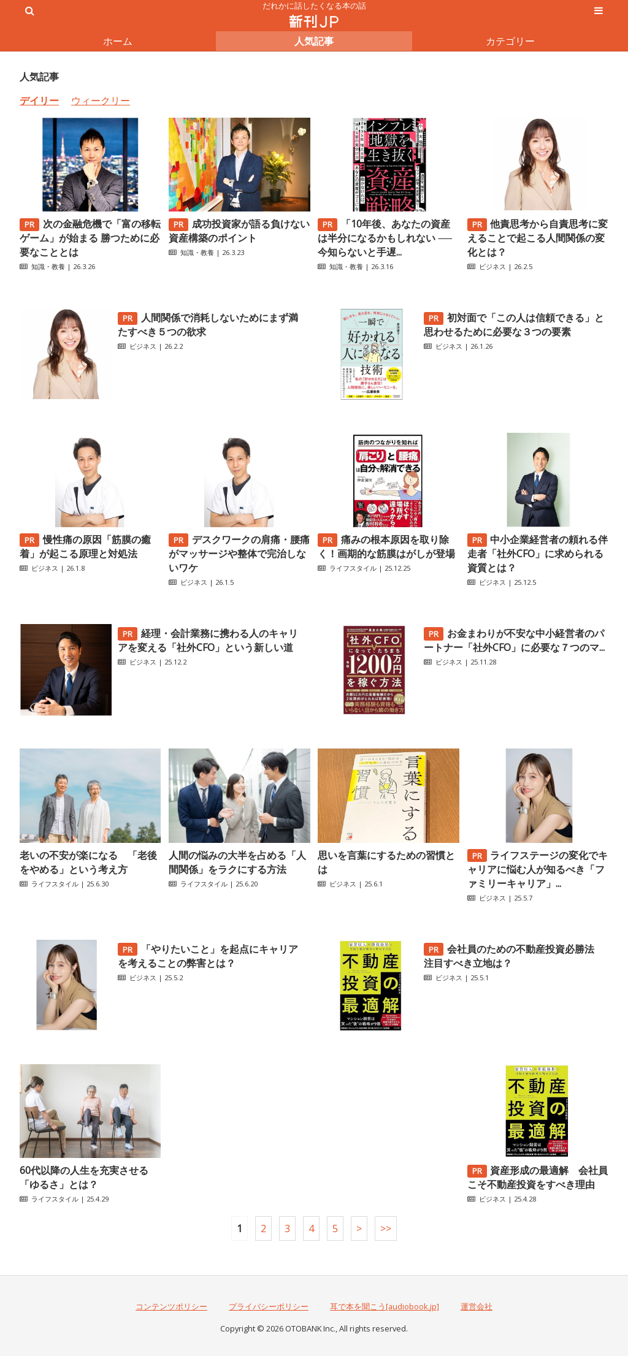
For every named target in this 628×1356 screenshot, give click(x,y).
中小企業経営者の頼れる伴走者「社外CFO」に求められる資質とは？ (537, 553)
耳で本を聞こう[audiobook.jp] (384, 1306)
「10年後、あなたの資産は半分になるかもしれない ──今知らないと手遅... (385, 238)
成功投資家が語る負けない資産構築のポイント (239, 231)
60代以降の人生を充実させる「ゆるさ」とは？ (84, 1177)
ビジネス (492, 266)
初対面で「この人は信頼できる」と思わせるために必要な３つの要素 (514, 324)
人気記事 (314, 41)
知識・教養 (48, 266)
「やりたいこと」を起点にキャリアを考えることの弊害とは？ (208, 956)
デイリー (39, 100)
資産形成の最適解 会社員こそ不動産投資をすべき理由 (537, 1177)
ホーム (117, 41)
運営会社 (476, 1306)
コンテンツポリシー (171, 1306)
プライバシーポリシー (268, 1306)
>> (385, 1228)
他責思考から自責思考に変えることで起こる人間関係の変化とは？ (537, 238)
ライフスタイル (353, 568)
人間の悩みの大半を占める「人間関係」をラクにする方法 (237, 862)
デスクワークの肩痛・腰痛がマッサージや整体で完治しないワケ (239, 553)
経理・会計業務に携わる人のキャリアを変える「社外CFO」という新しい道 (208, 640)
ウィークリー (100, 100)
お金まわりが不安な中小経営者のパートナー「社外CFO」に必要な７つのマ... (514, 640)
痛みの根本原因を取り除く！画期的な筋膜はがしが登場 (386, 546)
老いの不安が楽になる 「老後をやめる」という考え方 (88, 862)
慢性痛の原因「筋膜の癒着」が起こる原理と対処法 (85, 546)
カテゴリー (510, 41)
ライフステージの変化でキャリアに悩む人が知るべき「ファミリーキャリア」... (537, 869)
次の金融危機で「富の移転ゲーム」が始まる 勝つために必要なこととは (90, 238)
